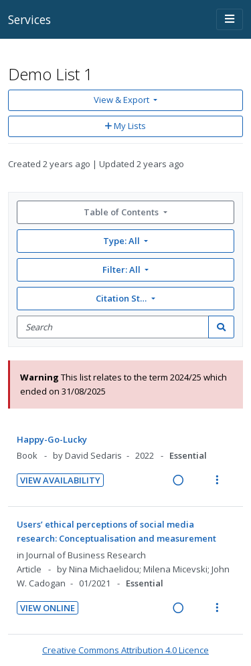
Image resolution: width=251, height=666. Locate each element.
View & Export (122, 100)
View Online (47, 608)
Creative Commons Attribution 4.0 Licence (125, 650)
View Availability (60, 480)
